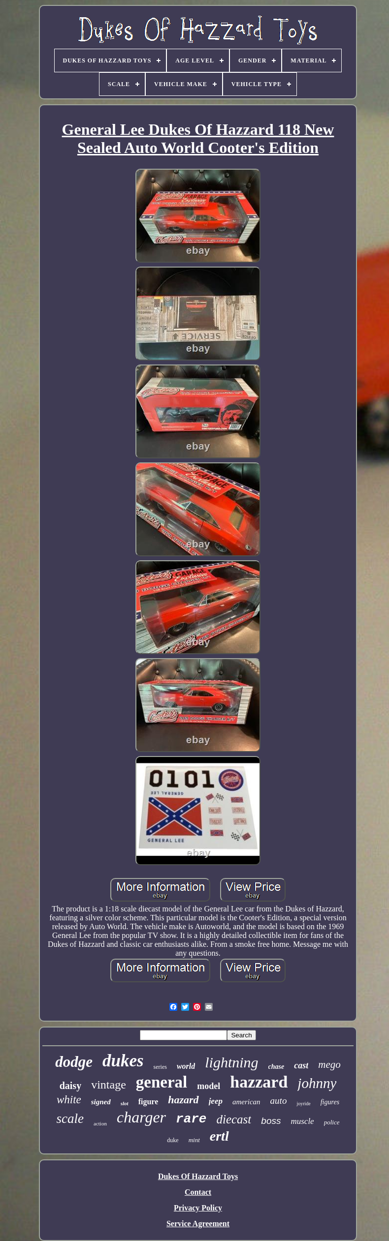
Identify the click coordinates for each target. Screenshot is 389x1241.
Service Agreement (197, 1223)
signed (101, 1102)
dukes (123, 1060)
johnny (316, 1083)
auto (278, 1100)
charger (141, 1117)
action (100, 1123)
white (69, 1099)
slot (125, 1103)
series (160, 1066)
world (186, 1066)
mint (194, 1140)
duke (172, 1140)
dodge (74, 1061)
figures (330, 1102)
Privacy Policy (198, 1208)
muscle (302, 1121)
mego (329, 1064)
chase (276, 1066)
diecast (233, 1119)
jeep (216, 1101)
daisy (70, 1085)
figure (148, 1101)
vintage (108, 1084)
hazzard (259, 1082)
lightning (231, 1062)
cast (301, 1065)
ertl (219, 1136)
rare (191, 1119)
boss (271, 1121)
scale (70, 1118)
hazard (183, 1099)
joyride (303, 1103)
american (246, 1102)
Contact (198, 1192)
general (161, 1082)
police (332, 1122)
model (208, 1086)
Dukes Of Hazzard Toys (198, 1176)
